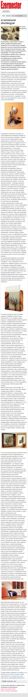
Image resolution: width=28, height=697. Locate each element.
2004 (3, 15)
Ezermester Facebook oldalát (15, 674)
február (8, 15)
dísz (15, 681)
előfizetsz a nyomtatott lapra (12, 676)
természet (10, 681)
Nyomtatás (6, 11)
